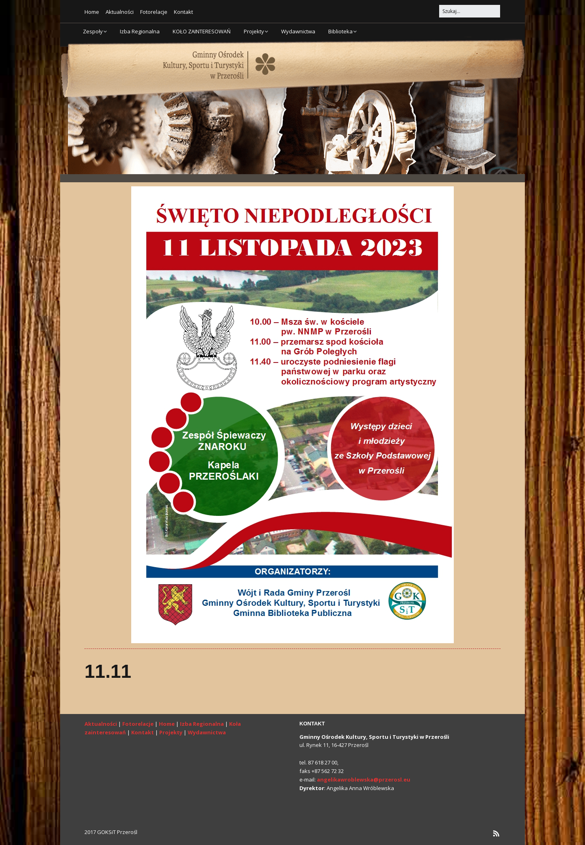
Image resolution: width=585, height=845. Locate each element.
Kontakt (183, 11)
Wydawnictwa (298, 31)
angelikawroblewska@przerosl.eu (363, 779)
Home (91, 11)
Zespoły (93, 31)
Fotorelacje (153, 11)
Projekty (254, 31)
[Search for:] (469, 11)
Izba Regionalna (140, 31)
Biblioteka (340, 31)
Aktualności (120, 11)
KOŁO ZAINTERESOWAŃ (202, 31)
